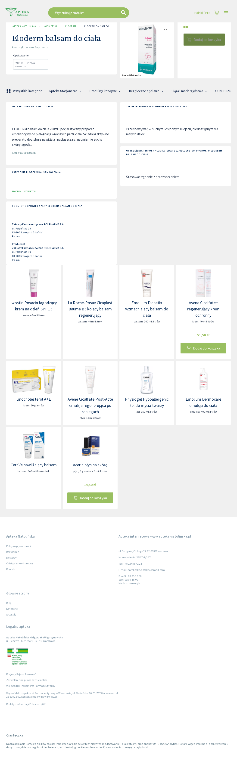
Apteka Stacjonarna (66, 91)
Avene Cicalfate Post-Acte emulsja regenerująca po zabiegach (90, 405)
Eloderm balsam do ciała (100, 26)
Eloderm (70, 26)
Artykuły (11, 614)
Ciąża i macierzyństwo (190, 91)
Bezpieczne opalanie (147, 91)
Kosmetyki (50, 26)
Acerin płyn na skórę (90, 464)
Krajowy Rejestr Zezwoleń (21, 674)
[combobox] (100, 12)
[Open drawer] (226, 13)
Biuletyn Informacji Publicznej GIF (26, 704)
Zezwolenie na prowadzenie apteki (26, 680)
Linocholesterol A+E (33, 399)
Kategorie (12, 608)
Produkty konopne (106, 91)
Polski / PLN (202, 13)
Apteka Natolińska (24, 26)
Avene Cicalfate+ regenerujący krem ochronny (203, 309)
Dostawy (11, 557)
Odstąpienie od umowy (20, 563)
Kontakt (11, 569)
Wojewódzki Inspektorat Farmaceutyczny (30, 685)
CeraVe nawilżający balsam (34, 464)
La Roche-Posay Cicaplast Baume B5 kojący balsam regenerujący (90, 309)
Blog (8, 603)
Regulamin (12, 552)
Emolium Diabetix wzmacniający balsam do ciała (146, 309)
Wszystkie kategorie (24, 91)
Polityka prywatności (18, 546)
